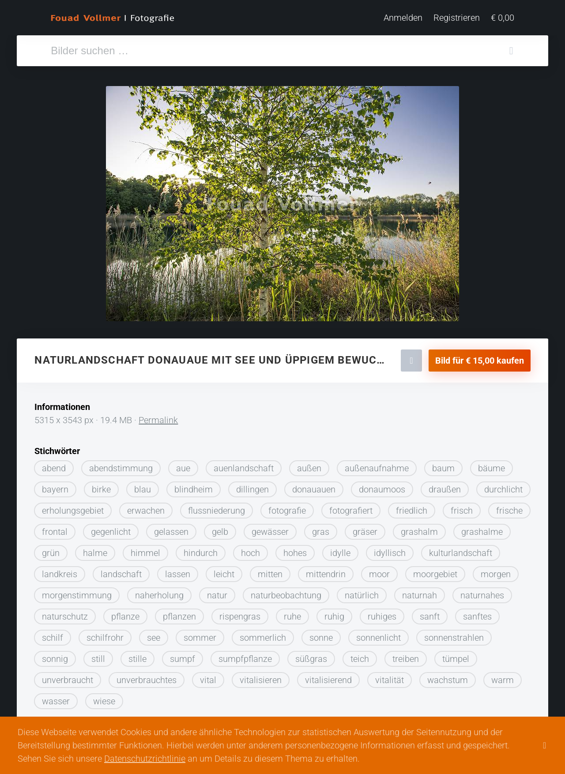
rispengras (239, 613)
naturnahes (482, 592)
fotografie (287, 507)
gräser (365, 528)
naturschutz (65, 613)
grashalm (419, 528)
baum (443, 465)
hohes (295, 550)
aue (183, 465)
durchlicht (503, 486)
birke (101, 486)
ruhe (292, 613)
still (98, 655)
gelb (220, 528)
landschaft (121, 571)
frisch (462, 507)
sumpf (182, 655)
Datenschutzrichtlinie (144, 758)
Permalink (158, 417)
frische (509, 507)
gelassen (171, 528)
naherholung (159, 592)
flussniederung (216, 507)
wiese (104, 698)
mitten (270, 571)
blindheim (193, 486)
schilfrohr (105, 634)
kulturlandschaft (460, 550)
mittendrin (326, 571)
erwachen (146, 507)
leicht (224, 571)
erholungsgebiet (73, 507)
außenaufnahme (377, 465)
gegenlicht (111, 528)
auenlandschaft (244, 465)
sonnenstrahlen (454, 634)
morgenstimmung (77, 592)
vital (208, 677)
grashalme (482, 528)
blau (142, 486)
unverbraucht (67, 677)
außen (309, 465)
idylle (340, 550)
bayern (55, 486)
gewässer (270, 528)
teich (359, 655)
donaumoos (382, 486)
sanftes (477, 613)
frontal (55, 528)
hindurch (201, 550)
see (153, 634)
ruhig (334, 613)
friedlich (411, 507)
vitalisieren (261, 677)
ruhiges (382, 613)
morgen (496, 571)
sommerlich (263, 634)
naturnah (419, 592)
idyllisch (390, 550)
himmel (145, 550)
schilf (52, 634)
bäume (491, 465)
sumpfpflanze (245, 655)
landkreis (59, 571)
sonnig (55, 655)
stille (137, 655)
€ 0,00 (502, 17)
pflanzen (179, 613)
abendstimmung (121, 465)
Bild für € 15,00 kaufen (479, 357)
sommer (200, 634)
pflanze (125, 613)
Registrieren (456, 17)
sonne (321, 634)
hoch (250, 550)
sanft (430, 613)
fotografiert (351, 507)
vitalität (389, 677)
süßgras (311, 655)
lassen (177, 571)
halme (95, 550)
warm (502, 677)
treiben (405, 655)
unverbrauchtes (147, 677)
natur (217, 592)
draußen (445, 486)
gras (320, 528)
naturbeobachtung (286, 592)
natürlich (362, 592)
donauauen (313, 486)
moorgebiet (435, 571)
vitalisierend (328, 677)
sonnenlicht (378, 634)
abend (54, 465)
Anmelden (403, 17)
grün (51, 550)
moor (379, 571)
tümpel (455, 655)
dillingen (252, 486)
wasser (56, 698)
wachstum (447, 677)
